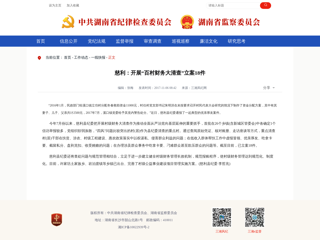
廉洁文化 (209, 41)
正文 (111, 57)
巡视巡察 (181, 41)
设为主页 (55, 5)
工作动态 (81, 57)
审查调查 (153, 41)
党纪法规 (97, 41)
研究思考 (237, 41)
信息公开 (69, 41)
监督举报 (125, 41)
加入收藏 (73, 5)
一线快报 (98, 57)
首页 (40, 41)
